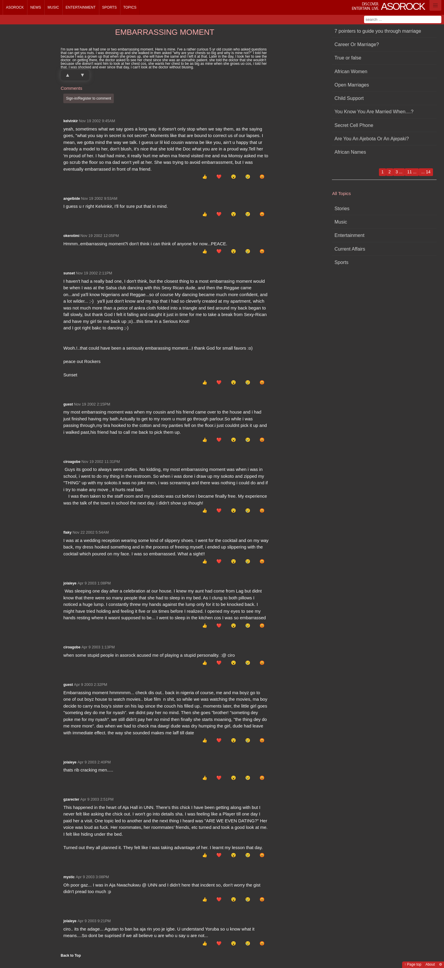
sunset (69, 273)
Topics (129, 7)
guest (68, 404)
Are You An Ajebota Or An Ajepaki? (372, 138)
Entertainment (81, 7)
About (430, 964)
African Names (350, 152)
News (35, 7)
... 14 (425, 171)
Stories (342, 208)
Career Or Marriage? (357, 44)
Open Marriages (352, 84)
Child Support (349, 98)
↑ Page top (412, 964)
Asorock (15, 7)
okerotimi (71, 236)
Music (53, 7)
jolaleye (69, 583)
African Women (351, 71)
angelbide (71, 199)
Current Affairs (350, 249)
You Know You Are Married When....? (374, 111)
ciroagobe (71, 462)
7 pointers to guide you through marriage (378, 31)
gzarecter (71, 799)
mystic (69, 877)
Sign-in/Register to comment (88, 98)
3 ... (399, 171)
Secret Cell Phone (354, 125)
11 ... (411, 171)
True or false (348, 57)
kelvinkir (70, 121)
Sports (109, 7)
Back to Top (71, 955)
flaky (67, 532)
